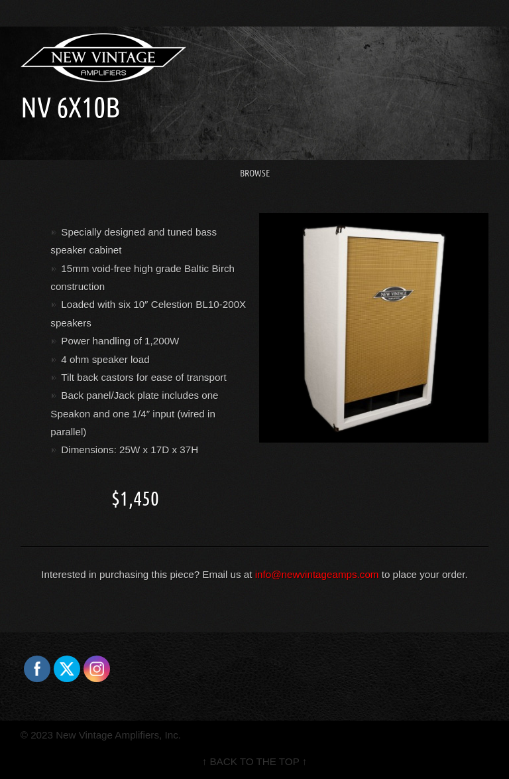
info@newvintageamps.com (317, 574)
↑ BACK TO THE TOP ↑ (255, 761)
